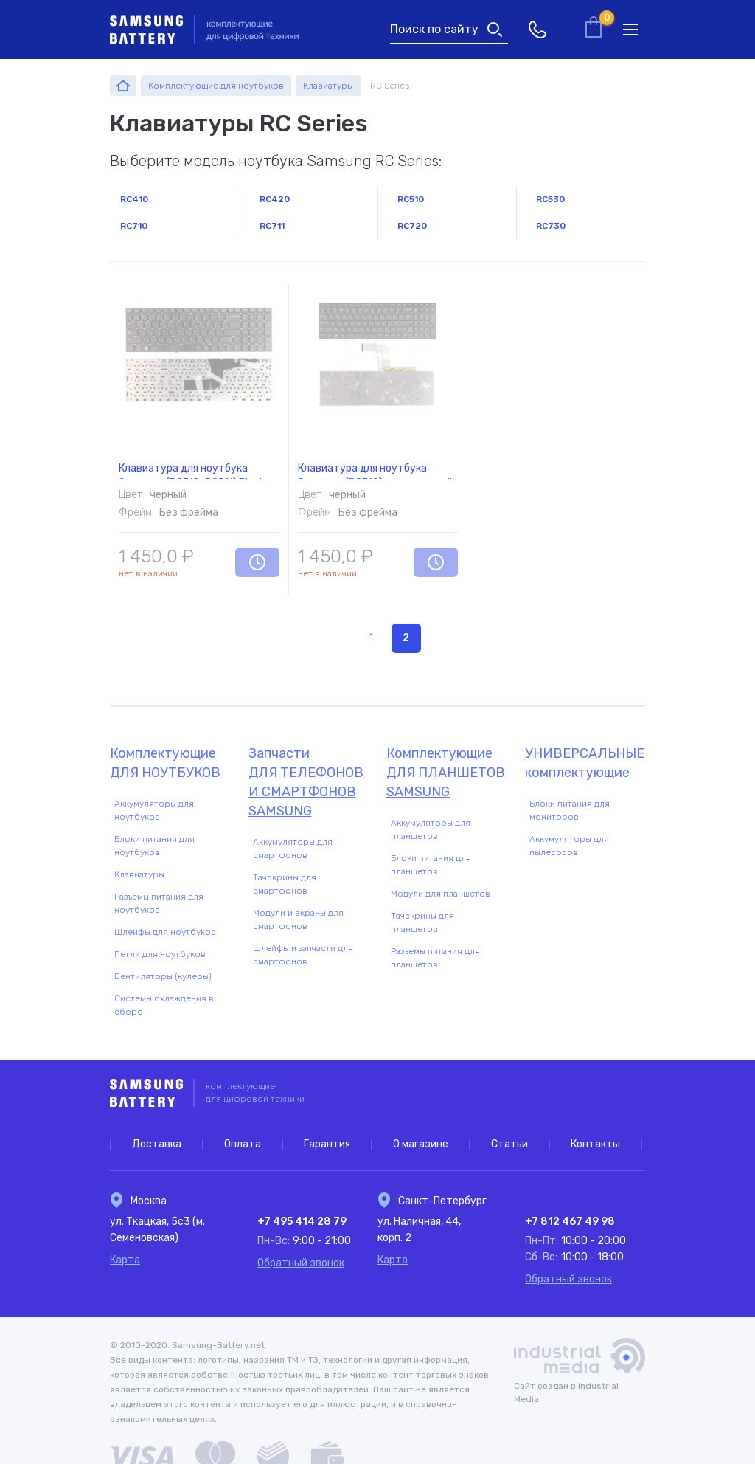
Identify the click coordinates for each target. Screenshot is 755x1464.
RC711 (272, 226)
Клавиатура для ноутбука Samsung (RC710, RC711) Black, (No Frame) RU (193, 452)
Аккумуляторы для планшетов (430, 829)
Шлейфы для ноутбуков (165, 932)
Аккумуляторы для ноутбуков (154, 810)
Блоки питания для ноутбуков (154, 845)
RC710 (133, 226)
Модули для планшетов (440, 893)
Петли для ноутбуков (160, 954)
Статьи (509, 1144)
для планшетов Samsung (446, 772)
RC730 (551, 226)
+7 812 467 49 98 (570, 1221)
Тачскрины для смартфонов (284, 884)
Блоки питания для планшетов (431, 865)
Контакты (595, 1144)
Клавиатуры (139, 874)
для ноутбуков (170, 762)
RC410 (134, 199)
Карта (125, 1260)
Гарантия (327, 1144)
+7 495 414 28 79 (302, 1221)
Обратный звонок (300, 1263)
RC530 (550, 199)
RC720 (412, 226)
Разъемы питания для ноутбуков (158, 903)
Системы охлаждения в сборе (164, 1005)
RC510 (410, 199)
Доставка (156, 1144)
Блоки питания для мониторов (569, 810)
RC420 (275, 199)
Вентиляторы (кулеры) (163, 976)
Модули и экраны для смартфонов (298, 919)
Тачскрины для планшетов (422, 922)
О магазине (420, 1144)
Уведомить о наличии (257, 562)
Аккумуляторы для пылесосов (569, 845)
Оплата (242, 1144)
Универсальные (585, 763)
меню (630, 29)
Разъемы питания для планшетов (435, 958)
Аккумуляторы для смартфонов (293, 848)
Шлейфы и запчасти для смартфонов (303, 955)
